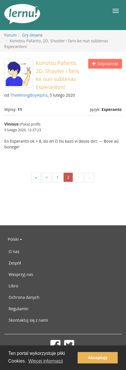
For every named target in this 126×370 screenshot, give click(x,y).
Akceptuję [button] (98, 357)
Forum (10, 35)
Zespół (15, 263)
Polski (15, 239)
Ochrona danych (24, 297)
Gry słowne (32, 35)
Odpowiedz (105, 63)
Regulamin (18, 308)
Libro (13, 286)
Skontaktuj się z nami (28, 320)
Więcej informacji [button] (45, 361)
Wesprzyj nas (21, 274)
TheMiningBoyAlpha (29, 95)
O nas (14, 251)
